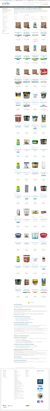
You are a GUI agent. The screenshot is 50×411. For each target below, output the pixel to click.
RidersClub (15, 372)
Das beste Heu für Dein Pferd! (18, 383)
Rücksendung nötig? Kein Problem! (18, 390)
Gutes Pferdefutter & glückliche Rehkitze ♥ (18, 384)
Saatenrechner (16, 380)
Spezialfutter (4, 30)
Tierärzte (15, 374)
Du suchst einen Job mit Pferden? (18, 388)
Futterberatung (16, 375)
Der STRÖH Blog (5, 377)
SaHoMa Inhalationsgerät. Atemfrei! (19, 391)
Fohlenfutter (4, 23)
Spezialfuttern (24, 314)
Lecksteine (4, 29)
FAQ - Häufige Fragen (17, 371)
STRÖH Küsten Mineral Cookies (27, 341)
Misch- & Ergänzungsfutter (6, 13)
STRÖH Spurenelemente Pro (28, 342)
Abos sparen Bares (16, 387)
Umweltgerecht (31, 0)
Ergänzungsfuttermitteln (17, 314)
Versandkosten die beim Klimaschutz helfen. (19, 395)
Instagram (27, 373)
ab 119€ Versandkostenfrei (42, 0)
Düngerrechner (16, 379)
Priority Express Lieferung (17, 382)
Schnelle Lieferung (19, 0)
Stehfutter (4, 25)
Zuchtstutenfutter (5, 26)
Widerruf (4, 376)
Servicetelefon (16, 378)
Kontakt (4, 374)
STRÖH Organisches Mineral (26, 340)
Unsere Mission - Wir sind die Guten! (19, 397)
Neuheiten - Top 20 (16, 377)
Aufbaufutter (4, 22)
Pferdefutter (4, 8)
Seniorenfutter (4, 24)
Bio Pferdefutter (5, 27)
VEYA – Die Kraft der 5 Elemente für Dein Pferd (19, 396)
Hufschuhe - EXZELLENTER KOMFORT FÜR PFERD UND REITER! (19, 386)
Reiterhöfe (15, 373)
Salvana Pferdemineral (23, 339)
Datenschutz (4, 372)
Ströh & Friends (28, 375)
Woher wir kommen (16, 393)
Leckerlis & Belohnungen (6, 28)
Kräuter (3, 31)
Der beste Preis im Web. (17, 381)
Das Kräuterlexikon (16, 389)
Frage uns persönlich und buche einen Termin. (19, 398)
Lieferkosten (15, 376)
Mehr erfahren (16, 13)
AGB (3, 371)
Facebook (27, 371)
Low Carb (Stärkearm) (5, 21)
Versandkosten (25, 367)
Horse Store (27, 376)
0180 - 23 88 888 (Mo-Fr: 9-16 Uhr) (7, 0)
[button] (42, 4)
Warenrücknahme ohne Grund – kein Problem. (19, 392)
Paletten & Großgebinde (6, 33)
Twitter (26, 372)
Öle (2, 32)
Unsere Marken (5, 375)
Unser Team (32, 358)
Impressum (4, 373)
